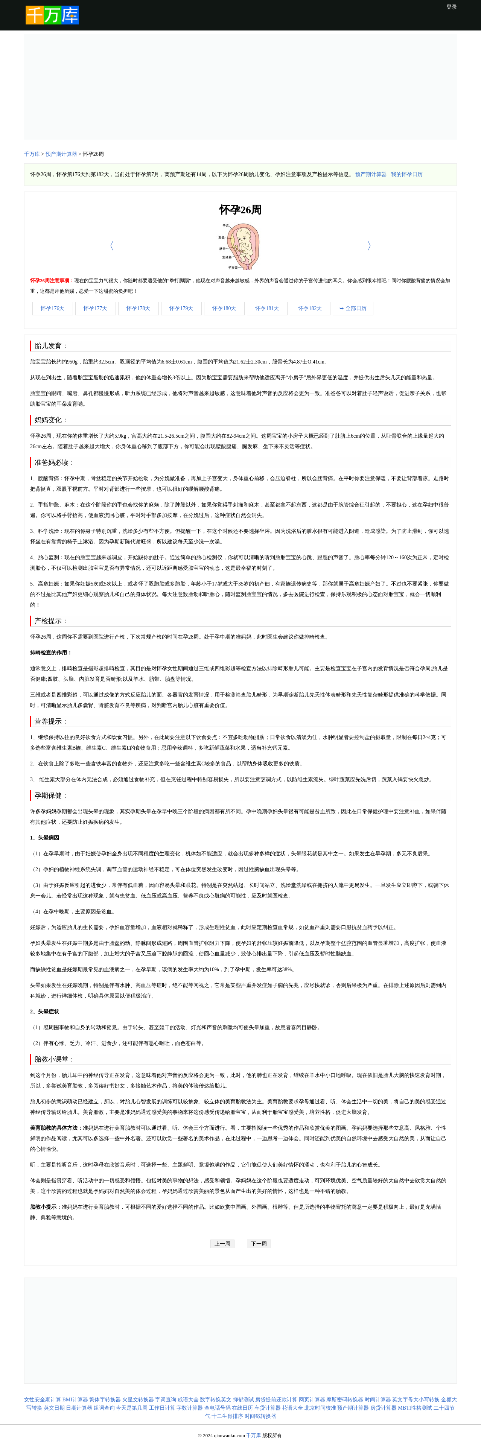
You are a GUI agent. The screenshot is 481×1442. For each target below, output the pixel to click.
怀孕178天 (138, 308)
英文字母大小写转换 (416, 1399)
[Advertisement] (240, 87)
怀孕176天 (52, 308)
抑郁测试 (243, 1399)
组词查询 (104, 1408)
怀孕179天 (181, 308)
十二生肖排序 (227, 1416)
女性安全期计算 (42, 1399)
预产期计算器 (61, 154)
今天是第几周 (132, 1408)
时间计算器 (378, 1399)
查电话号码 (217, 1408)
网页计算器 (312, 1399)
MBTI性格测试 (415, 1408)
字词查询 (165, 1399)
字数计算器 (190, 1408)
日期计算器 (79, 1408)
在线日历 (242, 1408)
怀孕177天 (95, 308)
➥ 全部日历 (353, 308)
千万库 (32, 154)
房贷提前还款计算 (276, 1399)
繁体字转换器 (105, 1399)
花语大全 (292, 1408)
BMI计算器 (75, 1399)
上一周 (222, 1244)
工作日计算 (162, 1408)
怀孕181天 (267, 308)
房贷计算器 (383, 1408)
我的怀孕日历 (407, 174)
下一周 (259, 1244)
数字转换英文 (215, 1399)
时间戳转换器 (260, 1416)
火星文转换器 (138, 1399)
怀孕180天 (224, 308)
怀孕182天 (310, 308)
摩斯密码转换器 (344, 1399)
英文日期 (54, 1408)
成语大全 (188, 1399)
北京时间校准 (320, 1408)
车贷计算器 (267, 1408)
